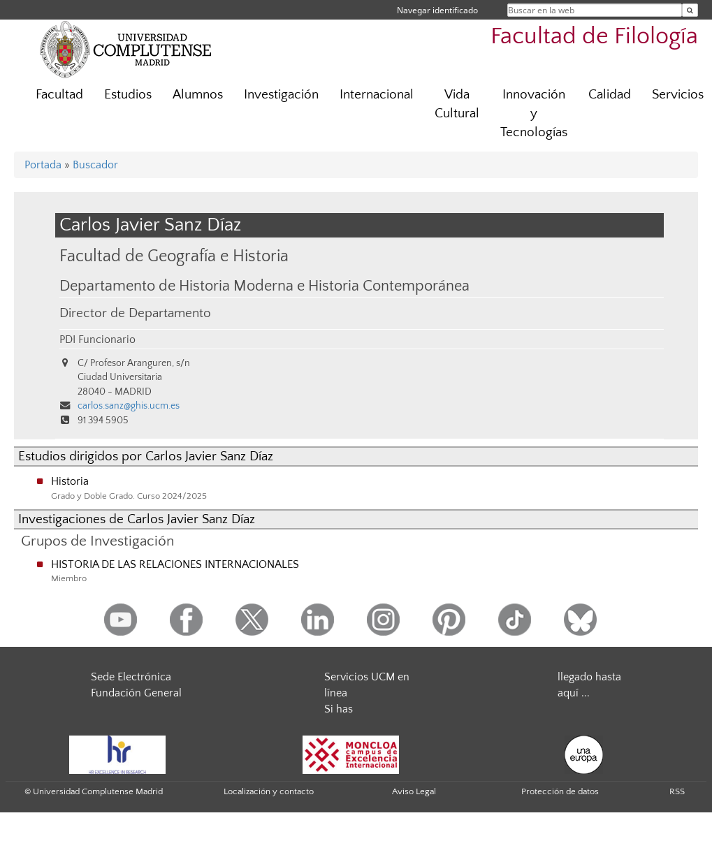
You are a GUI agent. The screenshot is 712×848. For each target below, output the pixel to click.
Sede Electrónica (131, 677)
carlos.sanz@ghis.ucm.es (129, 405)
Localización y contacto (269, 791)
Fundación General (136, 693)
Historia (70, 481)
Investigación (281, 94)
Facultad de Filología (594, 37)
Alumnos (198, 94)
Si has (338, 709)
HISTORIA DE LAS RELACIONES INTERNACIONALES (175, 564)
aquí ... (574, 693)
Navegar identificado (437, 10)
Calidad (609, 94)
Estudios (128, 94)
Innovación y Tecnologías (533, 113)
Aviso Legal (414, 791)
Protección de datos (560, 791)
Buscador (95, 165)
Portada (42, 165)
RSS (677, 791)
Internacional (377, 94)
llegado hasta (589, 677)
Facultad (59, 94)
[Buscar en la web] (690, 10)
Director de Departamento (135, 313)
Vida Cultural (457, 104)
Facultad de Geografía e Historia (174, 256)
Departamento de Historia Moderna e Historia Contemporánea (264, 286)
